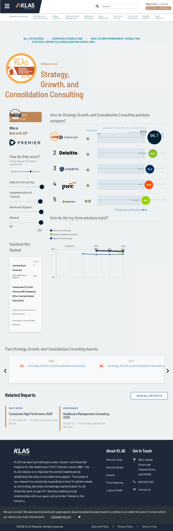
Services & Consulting (67, 38)
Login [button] (161, 4)
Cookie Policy (61, 517)
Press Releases (114, 482)
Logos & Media (114, 490)
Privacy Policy (125, 526)
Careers (110, 475)
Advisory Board (114, 467)
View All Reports (149, 395)
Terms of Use (149, 526)
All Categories (33, 38)
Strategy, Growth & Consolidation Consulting (63, 41)
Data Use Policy (100, 526)
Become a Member (158, 8)
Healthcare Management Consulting (115, 38)
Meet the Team (114, 459)
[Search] (119, 6)
